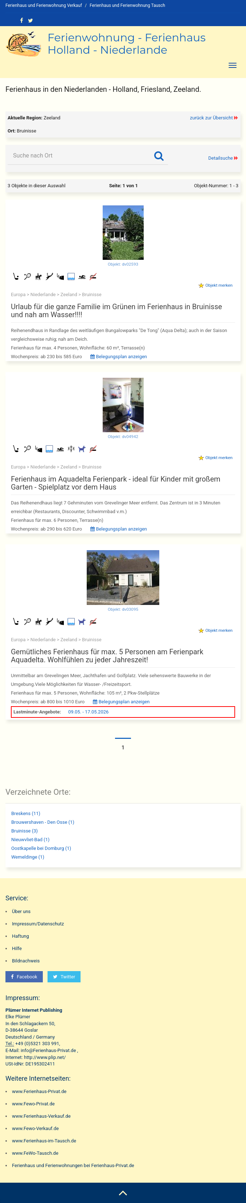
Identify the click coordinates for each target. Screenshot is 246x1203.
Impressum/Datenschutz (38, 923)
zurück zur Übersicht (211, 117)
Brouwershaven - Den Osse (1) (42, 822)
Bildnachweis (26, 960)
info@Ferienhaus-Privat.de (48, 1050)
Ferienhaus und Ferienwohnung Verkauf (43, 5)
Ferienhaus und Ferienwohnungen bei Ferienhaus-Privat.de (73, 1165)
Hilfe (17, 948)
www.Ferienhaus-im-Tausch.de (44, 1140)
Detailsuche (220, 158)
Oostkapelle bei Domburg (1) (41, 848)
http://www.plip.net (44, 1057)
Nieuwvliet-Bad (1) (30, 839)
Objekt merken (219, 285)
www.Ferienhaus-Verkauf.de (41, 1116)
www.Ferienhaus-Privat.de (39, 1091)
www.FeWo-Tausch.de (35, 1153)
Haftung (20, 936)
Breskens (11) (25, 813)
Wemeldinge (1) (27, 857)
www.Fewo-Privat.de (33, 1103)
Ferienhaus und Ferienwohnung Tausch (127, 5)
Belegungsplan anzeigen (118, 356)
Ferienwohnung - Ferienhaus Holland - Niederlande (127, 44)
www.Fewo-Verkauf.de (35, 1128)
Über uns (21, 911)
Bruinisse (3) (24, 831)
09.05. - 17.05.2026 (88, 712)
